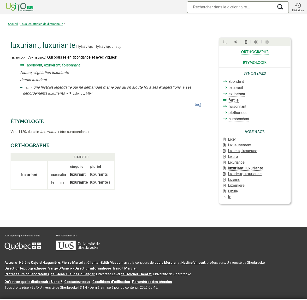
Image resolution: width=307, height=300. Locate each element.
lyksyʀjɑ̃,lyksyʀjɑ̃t (95, 46)
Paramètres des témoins (152, 282)
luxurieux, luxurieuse (245, 174)
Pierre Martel (72, 262)
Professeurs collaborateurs (27, 274)
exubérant (52, 65)
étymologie (254, 62)
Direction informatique (93, 268)
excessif (236, 87)
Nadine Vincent (193, 262)
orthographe (255, 51)
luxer (232, 139)
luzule (233, 191)
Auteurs (11, 262)
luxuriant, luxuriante (245, 168)
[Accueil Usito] (14, 7)
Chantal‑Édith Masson (105, 262)
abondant (34, 65)
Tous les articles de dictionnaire (41, 24)
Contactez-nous (77, 282)
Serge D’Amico (60, 268)
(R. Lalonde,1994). (81, 93)
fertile (234, 100)
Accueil (13, 24)
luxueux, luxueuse (242, 151)
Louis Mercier (165, 262)
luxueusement (239, 145)
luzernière (236, 185)
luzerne (234, 179)
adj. (118, 46)
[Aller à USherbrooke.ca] (78, 249)
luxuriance (236, 162)
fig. (27, 87)
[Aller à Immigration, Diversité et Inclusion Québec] (23, 249)
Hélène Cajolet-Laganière (39, 262)
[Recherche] (230, 7)
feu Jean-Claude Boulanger (73, 274)
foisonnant (71, 65)
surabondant (239, 119)
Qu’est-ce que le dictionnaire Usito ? (33, 282)
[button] (298, 7)
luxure (233, 156)
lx (229, 197)
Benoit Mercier (125, 268)
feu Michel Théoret (136, 274)
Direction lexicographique (25, 268)
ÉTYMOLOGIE (27, 121)
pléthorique (238, 112)
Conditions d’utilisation (111, 282)
